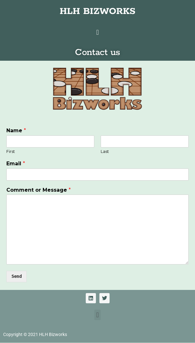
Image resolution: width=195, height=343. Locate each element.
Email (15, 164)
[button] (97, 32)
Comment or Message (38, 190)
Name (16, 130)
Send (16, 276)
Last (105, 151)
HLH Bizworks (53, 334)
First (10, 151)
